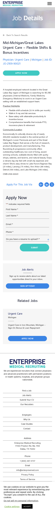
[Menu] (49, 3)
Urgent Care (15, 313)
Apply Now (28, 338)
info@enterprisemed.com (27, 469)
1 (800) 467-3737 (27, 460)
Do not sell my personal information (21, 500)
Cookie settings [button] (12, 506)
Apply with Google (41, 184)
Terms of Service (27, 479)
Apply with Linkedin (46, 184)
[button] (15, 35)
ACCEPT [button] (27, 506)
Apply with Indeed (51, 184)
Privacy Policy (27, 474)
